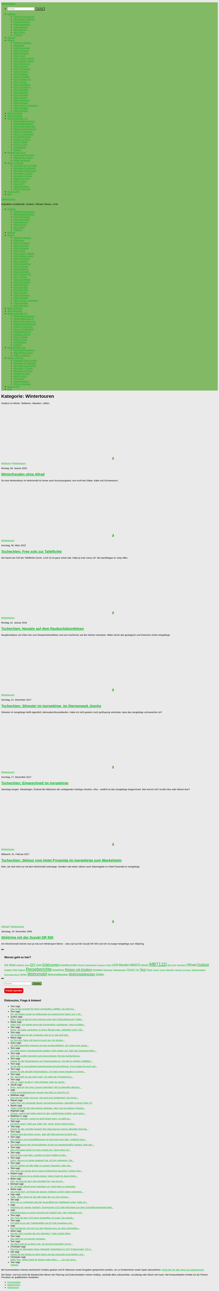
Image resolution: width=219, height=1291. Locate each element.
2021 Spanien (21, 66)
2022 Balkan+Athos (24, 61)
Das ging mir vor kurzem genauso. (28, 1238)
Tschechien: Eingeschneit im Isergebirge (34, 783)
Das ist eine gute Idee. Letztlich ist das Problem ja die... (38, 1155)
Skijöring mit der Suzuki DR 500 (27, 937)
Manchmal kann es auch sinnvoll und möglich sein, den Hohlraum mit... (46, 1212)
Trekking (18, 35)
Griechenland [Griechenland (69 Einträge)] (90, 965)
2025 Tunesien (21, 50)
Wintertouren (20, 29)
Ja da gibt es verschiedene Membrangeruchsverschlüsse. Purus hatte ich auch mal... (53, 1066)
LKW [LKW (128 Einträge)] (115, 964)
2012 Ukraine (20, 97)
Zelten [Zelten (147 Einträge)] (100, 974)
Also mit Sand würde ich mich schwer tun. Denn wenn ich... (40, 1150)
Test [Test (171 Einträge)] (143, 969)
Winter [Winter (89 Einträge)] (23, 974)
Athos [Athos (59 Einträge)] (27, 965)
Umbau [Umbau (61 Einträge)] (162, 970)
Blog (9, 194)
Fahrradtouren (21, 27)
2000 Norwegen (22, 100)
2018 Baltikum (21, 74)
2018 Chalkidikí (21, 76)
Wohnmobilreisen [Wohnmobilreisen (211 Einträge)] (82, 974)
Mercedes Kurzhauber (25, 170)
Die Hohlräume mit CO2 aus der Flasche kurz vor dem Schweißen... (45, 1228)
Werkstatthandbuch (23, 123)
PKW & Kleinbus (22, 189)
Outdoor (11, 14)
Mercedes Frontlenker (25, 168)
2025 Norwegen (22, 48)
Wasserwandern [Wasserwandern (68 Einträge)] (199, 970)
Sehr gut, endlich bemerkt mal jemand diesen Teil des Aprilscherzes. (45, 1056)
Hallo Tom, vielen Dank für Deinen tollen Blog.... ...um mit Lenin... (43, 1259)
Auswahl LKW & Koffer (25, 165)
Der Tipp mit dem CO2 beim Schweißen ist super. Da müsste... (42, 1217)
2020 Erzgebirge (22, 69)
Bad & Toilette (21, 142)
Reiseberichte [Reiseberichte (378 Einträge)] (39, 969)
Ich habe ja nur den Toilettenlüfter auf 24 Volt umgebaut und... (41, 1223)
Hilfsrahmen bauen (23, 157)
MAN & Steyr (20, 181)
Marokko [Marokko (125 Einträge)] (124, 964)
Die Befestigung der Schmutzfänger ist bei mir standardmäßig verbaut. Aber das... (52, 1144)
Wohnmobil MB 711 (17, 118)
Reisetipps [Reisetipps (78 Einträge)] (98, 970)
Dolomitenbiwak (22, 22)
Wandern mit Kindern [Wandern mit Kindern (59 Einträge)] (183, 970)
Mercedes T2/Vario (23, 173)
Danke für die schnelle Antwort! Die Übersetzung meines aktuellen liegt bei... (49, 1129)
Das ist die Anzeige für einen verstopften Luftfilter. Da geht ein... (43, 1009)
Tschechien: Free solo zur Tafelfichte (31, 551)
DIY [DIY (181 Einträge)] (32, 964)
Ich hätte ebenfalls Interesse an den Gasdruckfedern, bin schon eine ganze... (49, 1045)
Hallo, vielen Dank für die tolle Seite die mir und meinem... (40, 1197)
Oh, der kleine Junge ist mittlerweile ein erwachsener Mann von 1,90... (46, 1014)
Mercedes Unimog (23, 176)
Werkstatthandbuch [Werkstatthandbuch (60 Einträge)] (12, 975)
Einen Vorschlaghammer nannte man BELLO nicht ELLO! (39, 1092)
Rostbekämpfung (22, 137)
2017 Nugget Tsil (22, 79)
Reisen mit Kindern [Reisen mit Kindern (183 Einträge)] (78, 969)
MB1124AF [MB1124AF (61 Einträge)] (171, 965)
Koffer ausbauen (22, 160)
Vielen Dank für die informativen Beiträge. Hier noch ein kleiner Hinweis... (47, 1108)
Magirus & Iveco (22, 178)
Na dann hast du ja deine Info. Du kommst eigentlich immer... (41, 1244)
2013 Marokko (21, 95)
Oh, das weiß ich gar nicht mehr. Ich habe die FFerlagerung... (41, 1076)
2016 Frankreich (22, 87)
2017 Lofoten (20, 82)
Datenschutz (13, 1284)
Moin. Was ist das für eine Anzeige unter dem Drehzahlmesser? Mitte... (46, 1019)
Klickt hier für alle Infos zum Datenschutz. (183, 1269)
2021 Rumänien (22, 63)
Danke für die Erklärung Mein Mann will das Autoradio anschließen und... (47, 1254)
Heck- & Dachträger (24, 134)
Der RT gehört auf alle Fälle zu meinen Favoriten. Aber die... (41, 1165)
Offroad (11, 37)
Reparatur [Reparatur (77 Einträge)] (108, 970)
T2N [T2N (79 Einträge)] (137, 970)
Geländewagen (21, 186)
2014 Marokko (21, 92)
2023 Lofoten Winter (24, 58)
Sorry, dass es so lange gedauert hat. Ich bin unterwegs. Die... (42, 1160)
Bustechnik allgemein (24, 126)
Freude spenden (14, 990)
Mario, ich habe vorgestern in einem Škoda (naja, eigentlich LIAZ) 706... (47, 1029)
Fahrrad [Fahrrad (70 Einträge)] (80, 965)
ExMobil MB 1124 (16, 152)
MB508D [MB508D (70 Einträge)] (145, 965)
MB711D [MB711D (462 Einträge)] (158, 964)
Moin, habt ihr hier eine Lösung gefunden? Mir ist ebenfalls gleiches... (45, 1087)
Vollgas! (14, 1264)
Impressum (13, 1287)
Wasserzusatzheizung (25, 129)
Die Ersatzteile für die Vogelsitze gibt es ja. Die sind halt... (39, 1035)
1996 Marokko (21, 108)
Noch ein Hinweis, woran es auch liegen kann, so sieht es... (40, 1118)
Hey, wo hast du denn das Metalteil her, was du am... (37, 1181)
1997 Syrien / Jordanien (26, 105)
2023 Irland (19, 56)
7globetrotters (8, 3)
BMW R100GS (15, 113)
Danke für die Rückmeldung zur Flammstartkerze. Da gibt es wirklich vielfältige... (51, 1061)
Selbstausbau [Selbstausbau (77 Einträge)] (119, 970)
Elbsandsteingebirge (24, 19)
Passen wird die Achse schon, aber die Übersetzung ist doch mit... (44, 1134)
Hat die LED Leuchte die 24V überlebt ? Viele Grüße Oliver (40, 1233)
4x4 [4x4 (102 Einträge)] (6, 965)
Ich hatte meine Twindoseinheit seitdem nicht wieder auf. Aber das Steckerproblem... (53, 1050)
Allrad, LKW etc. (15, 163)
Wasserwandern (22, 24)
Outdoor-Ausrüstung (24, 16)
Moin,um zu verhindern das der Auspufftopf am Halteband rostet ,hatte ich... (49, 1202)
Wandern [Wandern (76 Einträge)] (170, 970)
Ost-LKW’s (19, 184)
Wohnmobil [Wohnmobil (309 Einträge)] (37, 974)
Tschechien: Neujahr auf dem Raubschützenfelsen (42, 629)
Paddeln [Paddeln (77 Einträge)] (8, 970)
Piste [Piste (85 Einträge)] (15, 970)
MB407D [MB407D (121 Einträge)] (135, 964)
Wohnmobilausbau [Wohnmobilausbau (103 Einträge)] (58, 974)
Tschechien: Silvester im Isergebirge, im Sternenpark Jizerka (51, 706)
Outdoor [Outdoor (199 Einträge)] (203, 965)
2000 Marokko (21, 103)
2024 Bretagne (21, 53)
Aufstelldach (20, 147)
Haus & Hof (13, 191)
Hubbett (18, 150)
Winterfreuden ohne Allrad (23, 474)
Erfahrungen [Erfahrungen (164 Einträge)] (50, 964)
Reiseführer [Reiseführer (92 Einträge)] (58, 970)
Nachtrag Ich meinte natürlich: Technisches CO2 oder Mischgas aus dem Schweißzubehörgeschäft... (61, 1207)
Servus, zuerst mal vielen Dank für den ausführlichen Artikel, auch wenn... (48, 1113)
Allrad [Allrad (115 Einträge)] (12, 964)
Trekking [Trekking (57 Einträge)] (156, 970)
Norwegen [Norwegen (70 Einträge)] (181, 965)
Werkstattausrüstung (24, 121)
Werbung (6, 463)
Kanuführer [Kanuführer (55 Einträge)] (101, 965)
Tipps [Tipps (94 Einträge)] (149, 970)
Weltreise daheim (22, 42)
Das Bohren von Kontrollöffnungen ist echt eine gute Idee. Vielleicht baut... (48, 1139)
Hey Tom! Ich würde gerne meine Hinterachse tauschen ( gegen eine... (46, 1170)
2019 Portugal (21, 71)
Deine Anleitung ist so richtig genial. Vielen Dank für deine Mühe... (44, 1176)
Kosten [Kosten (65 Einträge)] (108, 965)
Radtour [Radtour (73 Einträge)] (21, 970)
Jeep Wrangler (14, 116)
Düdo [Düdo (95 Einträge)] (39, 965)
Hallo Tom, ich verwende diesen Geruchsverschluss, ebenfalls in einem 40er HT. (51, 1103)
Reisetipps (19, 45)
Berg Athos (19, 32)
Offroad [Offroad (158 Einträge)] (191, 964)
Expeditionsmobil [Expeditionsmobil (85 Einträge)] (68, 965)
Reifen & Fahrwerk (23, 131)
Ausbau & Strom (22, 139)
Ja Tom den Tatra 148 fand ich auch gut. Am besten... (37, 1040)
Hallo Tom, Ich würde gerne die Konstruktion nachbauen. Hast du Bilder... (47, 1024)
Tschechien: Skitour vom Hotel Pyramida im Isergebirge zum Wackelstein (61, 860)
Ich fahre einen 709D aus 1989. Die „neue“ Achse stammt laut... (43, 1123)
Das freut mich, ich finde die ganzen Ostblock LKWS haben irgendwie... (46, 1191)
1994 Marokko (21, 110)
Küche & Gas (20, 144)
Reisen (11, 40)
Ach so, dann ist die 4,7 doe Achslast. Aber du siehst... (38, 1082)
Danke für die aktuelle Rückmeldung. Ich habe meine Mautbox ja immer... (47, 1071)
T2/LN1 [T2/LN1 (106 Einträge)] (130, 969)
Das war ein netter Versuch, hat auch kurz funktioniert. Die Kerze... (44, 1097)
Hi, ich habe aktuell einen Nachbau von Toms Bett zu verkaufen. (43, 1186)
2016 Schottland (22, 84)
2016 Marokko (21, 89)
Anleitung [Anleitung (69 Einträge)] (20, 965)
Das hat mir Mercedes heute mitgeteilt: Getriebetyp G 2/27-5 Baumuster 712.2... (51, 1249)
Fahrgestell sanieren (24, 155)
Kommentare (14, 1282)
